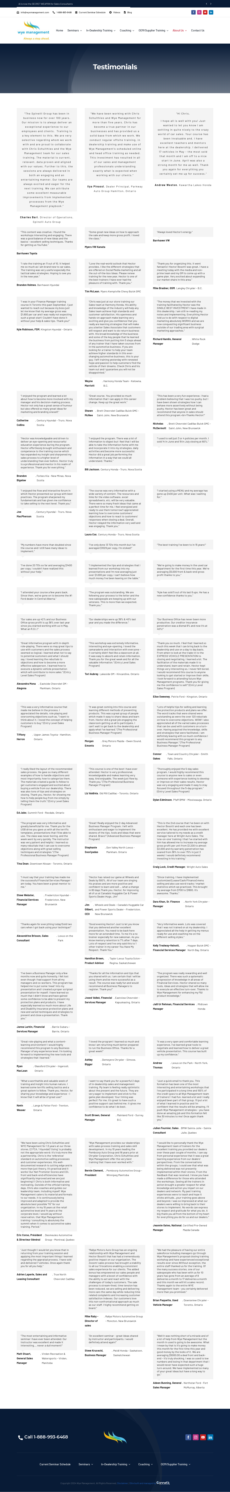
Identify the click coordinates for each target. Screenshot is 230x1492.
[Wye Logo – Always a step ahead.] (33, 21)
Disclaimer (122, 1483)
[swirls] (115, 1432)
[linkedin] (211, 12)
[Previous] (206, 3)
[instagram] (199, 12)
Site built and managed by (150, 1483)
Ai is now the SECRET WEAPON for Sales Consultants (45, 3)
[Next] (210, 3)
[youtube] (205, 12)
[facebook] (193, 12)
